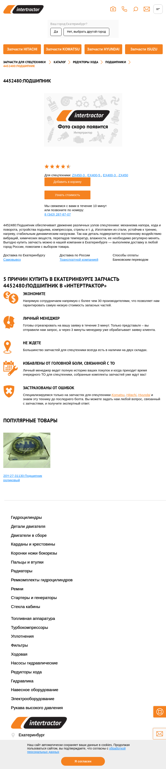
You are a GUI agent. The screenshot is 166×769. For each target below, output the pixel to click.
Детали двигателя (28, 534)
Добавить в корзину (67, 190)
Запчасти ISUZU (144, 54)
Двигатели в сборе (29, 543)
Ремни (17, 597)
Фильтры (19, 653)
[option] (83, 128)
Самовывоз (12, 268)
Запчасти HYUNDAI (103, 54)
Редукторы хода (26, 680)
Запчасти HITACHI (21, 54)
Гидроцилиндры (26, 525)
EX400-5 (94, 183)
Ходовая (19, 662)
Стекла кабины (25, 615)
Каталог (60, 70)
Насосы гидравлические (34, 671)
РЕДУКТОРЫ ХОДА (85, 70)
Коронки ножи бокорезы (34, 561)
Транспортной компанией (79, 268)
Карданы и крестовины (33, 552)
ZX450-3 (79, 183)
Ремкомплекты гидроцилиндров (42, 588)
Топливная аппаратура (33, 626)
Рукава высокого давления (37, 716)
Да (56, 31)
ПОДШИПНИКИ (115, 70)
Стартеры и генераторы (34, 606)
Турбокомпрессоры (29, 635)
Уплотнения (22, 644)
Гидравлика (22, 689)
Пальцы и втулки (27, 570)
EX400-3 (110, 183)
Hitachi (131, 403)
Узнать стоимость (67, 203)
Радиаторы (21, 579)
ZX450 (123, 183)
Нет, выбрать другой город (86, 31)
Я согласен (83, 761)
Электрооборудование (32, 707)
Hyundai (144, 403)
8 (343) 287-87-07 (57, 223)
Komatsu (117, 403)
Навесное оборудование (34, 698)
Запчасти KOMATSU (62, 54)
